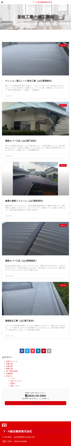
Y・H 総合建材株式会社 (42, 2)
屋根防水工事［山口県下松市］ (20, 321)
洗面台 (12, 383)
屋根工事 (9, 369)
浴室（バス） (15, 386)
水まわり (9, 376)
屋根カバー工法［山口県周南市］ (21, 261)
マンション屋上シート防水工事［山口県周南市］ (29, 81)
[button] (2, 2)
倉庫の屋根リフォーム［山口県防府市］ (24, 201)
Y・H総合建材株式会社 (17, 431)
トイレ (12, 378)
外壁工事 (9, 364)
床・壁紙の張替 (12, 371)
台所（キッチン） (16, 381)
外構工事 (9, 366)
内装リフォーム (12, 361)
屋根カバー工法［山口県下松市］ (21, 141)
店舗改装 (9, 373)
